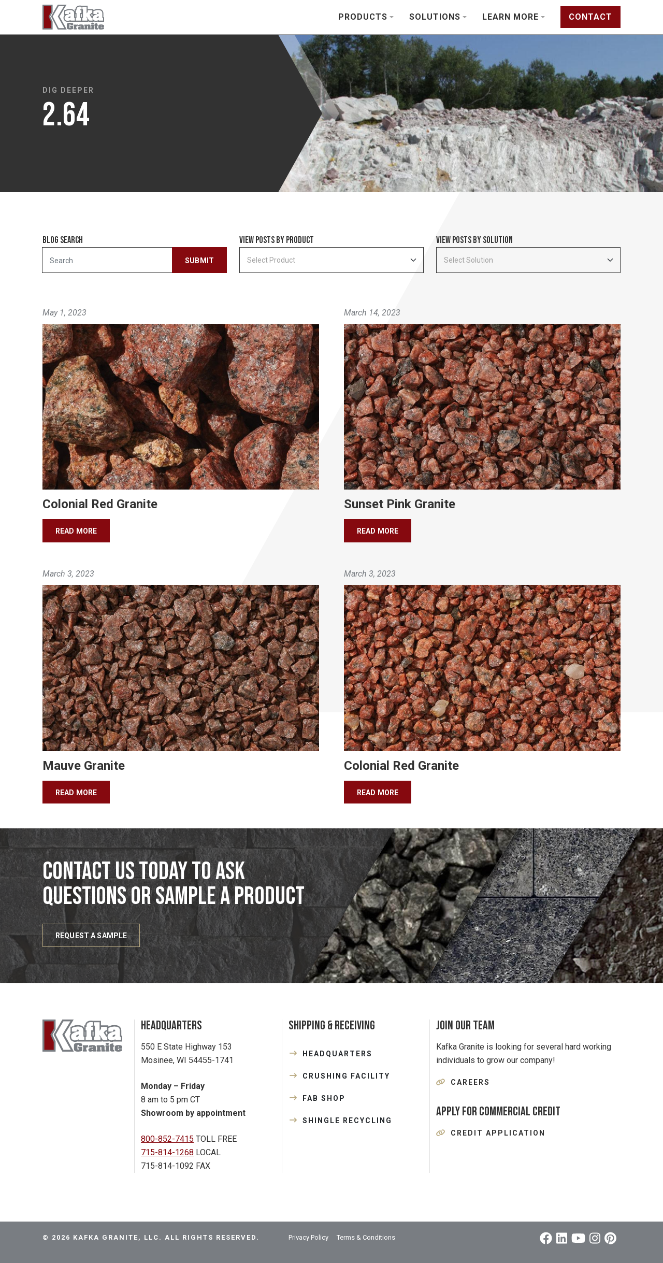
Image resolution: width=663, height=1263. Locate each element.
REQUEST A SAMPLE (91, 935)
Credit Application (498, 1133)
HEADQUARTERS (337, 1054)
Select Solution (468, 260)
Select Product (271, 260)
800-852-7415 (167, 1139)
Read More (76, 531)
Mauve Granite (83, 765)
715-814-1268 (167, 1152)
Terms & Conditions (366, 1237)
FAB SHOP (323, 1098)
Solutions (434, 17)
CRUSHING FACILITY (346, 1076)
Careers (470, 1082)
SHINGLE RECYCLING (347, 1120)
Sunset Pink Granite (399, 504)
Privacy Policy (308, 1237)
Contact (590, 17)
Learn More (510, 17)
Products (362, 17)
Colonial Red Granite (99, 504)
